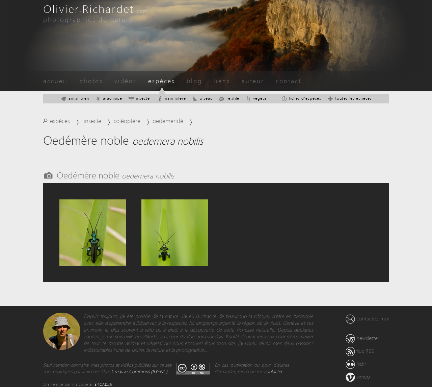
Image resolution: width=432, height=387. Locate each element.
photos (91, 80)
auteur (253, 80)
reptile (229, 98)
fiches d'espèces (301, 98)
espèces (161, 80)
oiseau (202, 98)
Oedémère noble (115, 175)
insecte (139, 98)
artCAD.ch (103, 384)
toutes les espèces (349, 98)
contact (288, 80)
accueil (55, 80)
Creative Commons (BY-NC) (139, 371)
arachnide (108, 98)
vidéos (125, 80)
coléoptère (126, 120)
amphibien (75, 98)
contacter (273, 371)
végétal (256, 98)
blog (194, 80)
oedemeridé (168, 120)
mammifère (171, 98)
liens (222, 80)
